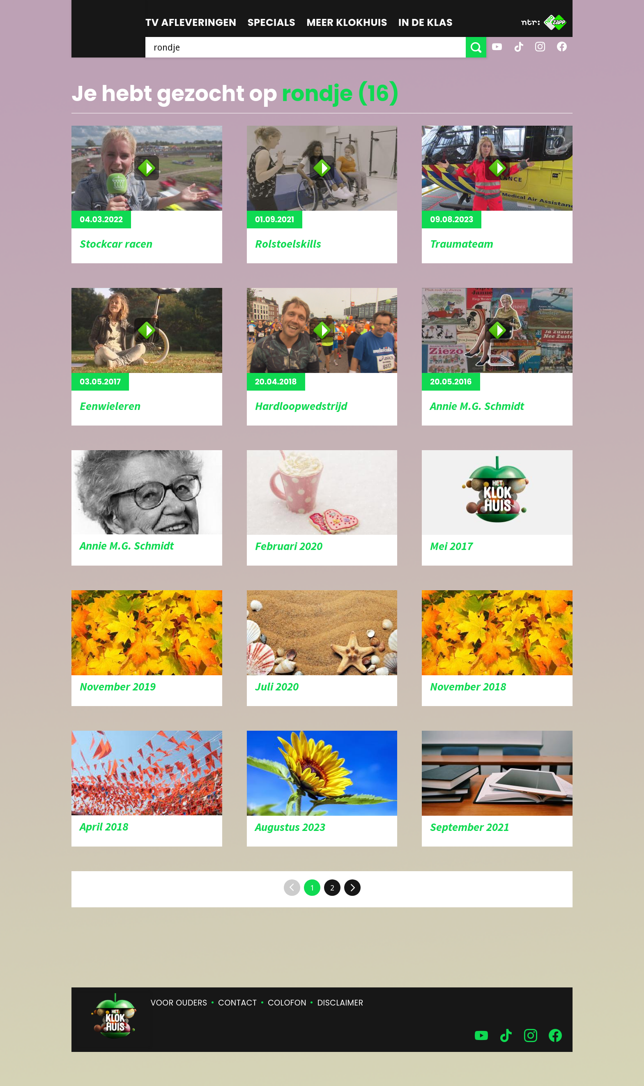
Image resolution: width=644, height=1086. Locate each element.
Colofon (287, 1002)
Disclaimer (340, 1002)
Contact (237, 1002)
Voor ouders (179, 1002)
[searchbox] (305, 47)
